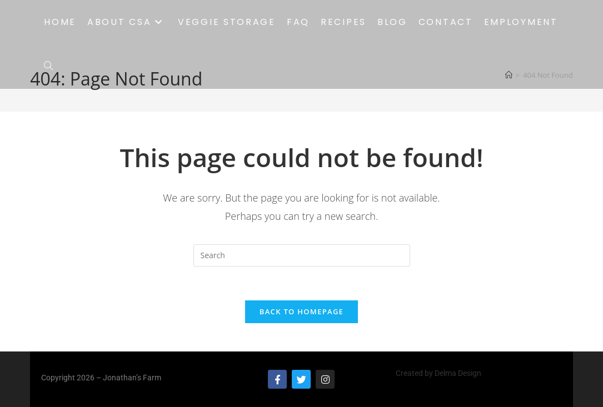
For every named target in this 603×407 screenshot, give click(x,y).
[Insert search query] (301, 255)
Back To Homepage (301, 311)
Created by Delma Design (438, 373)
